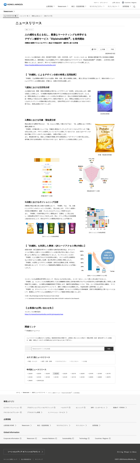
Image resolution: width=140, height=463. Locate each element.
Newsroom (8, 11)
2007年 (109, 377)
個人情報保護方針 (26, 459)
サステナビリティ (61, 361)
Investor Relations (48, 438)
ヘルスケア (64, 408)
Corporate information (11, 438)
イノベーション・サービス (56, 412)
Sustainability (66, 438)
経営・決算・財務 (47, 361)
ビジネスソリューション (11, 408)
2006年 (30, 380)
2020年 (83, 373)
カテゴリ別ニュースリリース (38, 357)
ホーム (18, 392)
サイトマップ (39, 459)
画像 (103, 49)
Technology (83, 438)
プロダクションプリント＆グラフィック (40, 408)
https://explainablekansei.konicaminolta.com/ (40, 65)
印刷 (112, 49)
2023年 (56, 373)
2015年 (39, 377)
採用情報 (95, 425)
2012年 (65, 377)
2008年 (100, 377)
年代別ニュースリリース (36, 369)
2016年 (30, 377)
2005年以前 (40, 380)
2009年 (91, 377)
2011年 (74, 377)
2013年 (56, 377)
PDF (95, 49)
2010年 (83, 377)
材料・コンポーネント (98, 408)
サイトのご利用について (10, 459)
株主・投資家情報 (43, 425)
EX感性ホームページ (33, 331)
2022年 (65, 373)
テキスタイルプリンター (11, 412)
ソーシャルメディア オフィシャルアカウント (24, 452)
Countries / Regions (101, 438)
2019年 (91, 373)
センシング (79, 408)
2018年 (100, 373)
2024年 (48, 373)
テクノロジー (74, 361)
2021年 (74, 373)
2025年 (39, 373)
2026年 (30, 373)
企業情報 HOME (9, 425)
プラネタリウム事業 (33, 412)
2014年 (48, 377)
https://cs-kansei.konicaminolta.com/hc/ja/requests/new (44, 314)
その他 (85, 361)
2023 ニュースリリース (38, 392)
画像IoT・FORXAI (119, 408)
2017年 (109, 373)
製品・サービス (29, 29)
